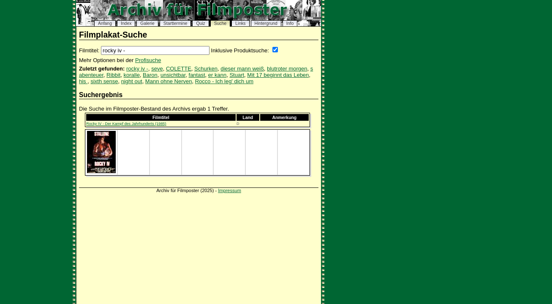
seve (157, 68)
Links (240, 23)
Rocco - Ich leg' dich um (224, 81)
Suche (220, 23)
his (83, 81)
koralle (132, 75)
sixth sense (104, 81)
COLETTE (178, 68)
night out (131, 81)
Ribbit (113, 75)
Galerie (147, 23)
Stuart (236, 75)
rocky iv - (137, 68)
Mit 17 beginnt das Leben (278, 75)
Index (126, 23)
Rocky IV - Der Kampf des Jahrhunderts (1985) (126, 124)
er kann (217, 75)
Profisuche (148, 60)
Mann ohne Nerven (168, 81)
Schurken (206, 68)
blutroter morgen (287, 68)
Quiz (200, 23)
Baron (150, 75)
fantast (197, 75)
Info (290, 23)
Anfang (105, 23)
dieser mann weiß (242, 68)
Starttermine (175, 23)
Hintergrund (266, 23)
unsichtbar (172, 75)
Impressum (229, 190)
